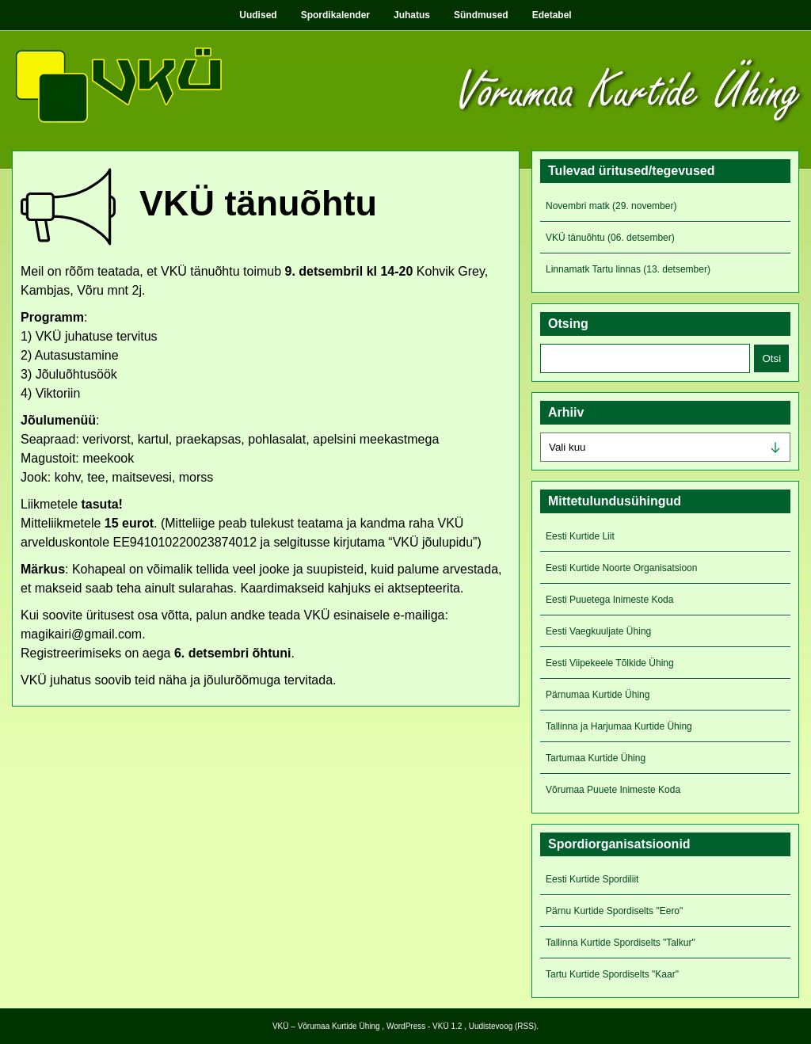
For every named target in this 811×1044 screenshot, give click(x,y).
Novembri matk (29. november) (611, 205)
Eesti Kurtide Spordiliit (592, 879)
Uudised (257, 15)
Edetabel (552, 15)
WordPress (405, 1026)
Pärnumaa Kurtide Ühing (597, 694)
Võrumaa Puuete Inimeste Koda (613, 789)
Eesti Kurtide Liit (580, 536)
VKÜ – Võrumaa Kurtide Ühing (326, 1026)
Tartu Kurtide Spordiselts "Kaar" (612, 974)
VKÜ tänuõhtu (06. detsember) (610, 237)
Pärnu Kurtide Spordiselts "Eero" (614, 910)
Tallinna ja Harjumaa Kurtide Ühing (619, 726)
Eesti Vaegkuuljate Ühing (598, 631)
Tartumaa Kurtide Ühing (595, 758)
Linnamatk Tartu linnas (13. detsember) (628, 269)
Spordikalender (335, 15)
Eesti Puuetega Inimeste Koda (609, 599)
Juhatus (412, 15)
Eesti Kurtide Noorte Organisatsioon (621, 567)
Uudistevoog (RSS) (503, 1026)
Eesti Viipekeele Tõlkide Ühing (610, 663)
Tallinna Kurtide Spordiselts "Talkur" (620, 942)
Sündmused (481, 15)
